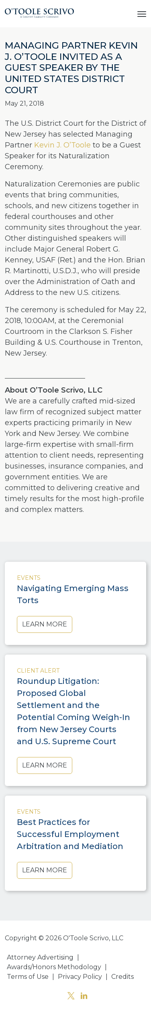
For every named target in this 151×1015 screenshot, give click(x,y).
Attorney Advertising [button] (40, 957)
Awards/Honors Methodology (54, 967)
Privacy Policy (80, 976)
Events (29, 577)
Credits (122, 976)
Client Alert (38, 670)
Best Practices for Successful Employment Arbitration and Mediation (70, 834)
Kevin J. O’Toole (62, 145)
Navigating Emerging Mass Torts (73, 594)
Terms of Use (28, 976)
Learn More (44, 624)
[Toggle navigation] (142, 13)
